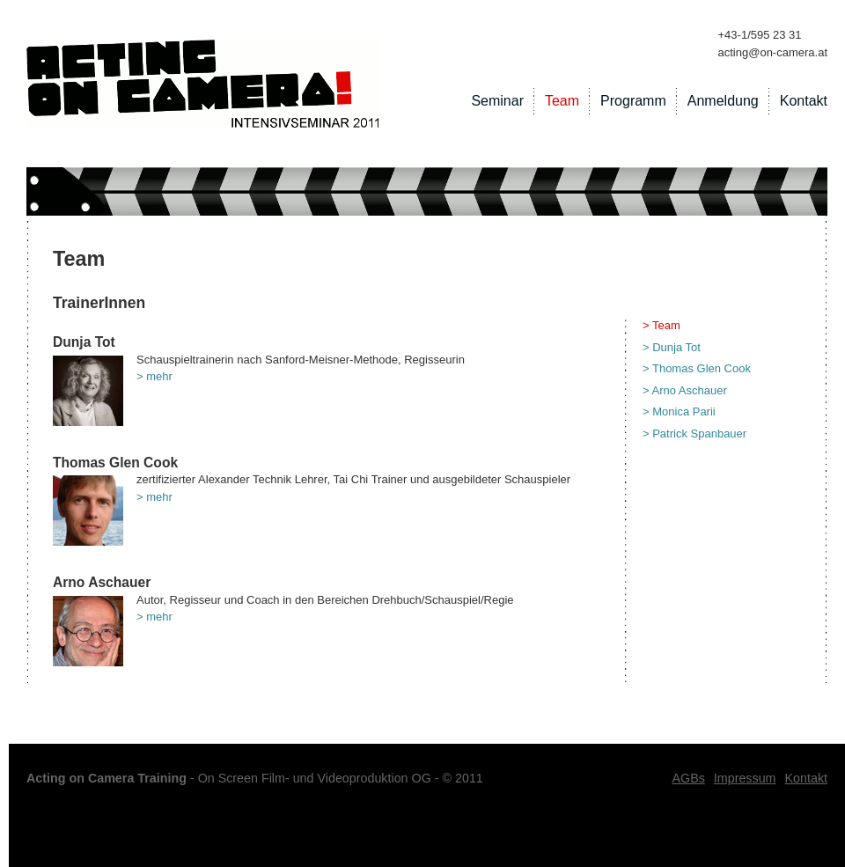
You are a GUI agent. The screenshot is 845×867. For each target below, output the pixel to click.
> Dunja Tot (672, 347)
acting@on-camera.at (772, 52)
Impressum (745, 778)
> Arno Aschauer (685, 390)
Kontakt (803, 100)
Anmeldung (723, 100)
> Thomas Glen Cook (697, 368)
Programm (633, 100)
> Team (661, 325)
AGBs (688, 778)
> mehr (154, 376)
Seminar (497, 100)
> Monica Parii (679, 411)
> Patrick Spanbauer (694, 433)
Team (562, 100)
